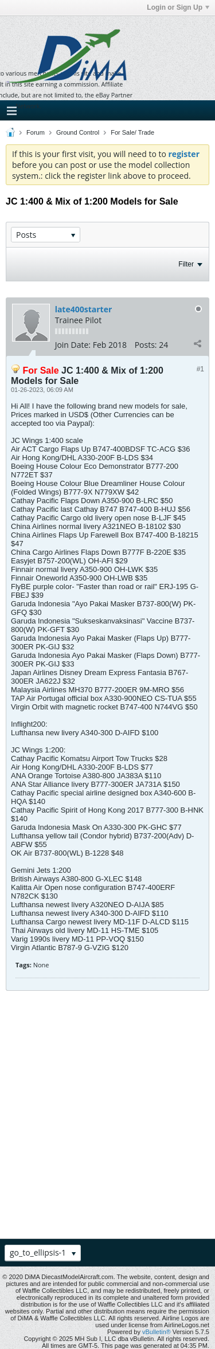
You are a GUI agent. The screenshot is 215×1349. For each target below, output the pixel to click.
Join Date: (73, 344)
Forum (35, 132)
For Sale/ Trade (132, 132)
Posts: (146, 344)
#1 (200, 369)
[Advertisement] (107, 1116)
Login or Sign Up (178, 7)
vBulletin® (156, 1331)
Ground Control (77, 132)
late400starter (83, 309)
